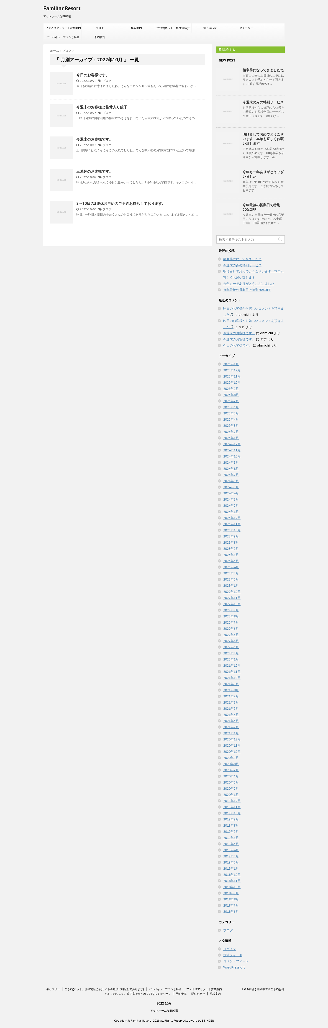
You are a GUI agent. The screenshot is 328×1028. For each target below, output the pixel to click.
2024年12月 (232, 444)
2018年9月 (231, 893)
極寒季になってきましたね (263, 70)
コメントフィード (236, 961)
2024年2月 (231, 506)
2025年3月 (231, 426)
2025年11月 (232, 376)
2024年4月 (231, 493)
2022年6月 (231, 629)
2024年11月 (232, 450)
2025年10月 (232, 382)
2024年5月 (231, 487)
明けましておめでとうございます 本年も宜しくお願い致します (263, 139)
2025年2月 (231, 432)
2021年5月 (231, 709)
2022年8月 (231, 616)
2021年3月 (231, 721)
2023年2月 (231, 579)
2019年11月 (232, 807)
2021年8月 (231, 690)
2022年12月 (232, 592)
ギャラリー (246, 28)
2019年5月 (231, 844)
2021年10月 (232, 678)
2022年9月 (231, 610)
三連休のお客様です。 (94, 171)
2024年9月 (231, 462)
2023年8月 (231, 542)
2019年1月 (231, 868)
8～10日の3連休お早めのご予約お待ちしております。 (121, 203)
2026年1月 (231, 364)
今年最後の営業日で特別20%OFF (247, 290)
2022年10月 (232, 604)
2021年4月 (231, 715)
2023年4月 (231, 567)
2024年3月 (231, 499)
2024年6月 (231, 481)
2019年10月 (232, 813)
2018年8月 (231, 899)
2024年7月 (231, 475)
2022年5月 (231, 635)
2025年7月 (231, 401)
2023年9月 (231, 536)
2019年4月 (231, 850)
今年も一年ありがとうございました (248, 284)
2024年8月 (231, 469)
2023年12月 (232, 518)
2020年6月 (231, 776)
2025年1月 (231, 438)
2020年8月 (231, 764)
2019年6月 (231, 838)
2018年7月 (231, 905)
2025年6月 (231, 407)
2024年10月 (232, 456)
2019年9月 (231, 819)
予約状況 (99, 37)
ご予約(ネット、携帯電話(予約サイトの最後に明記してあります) (173, 29)
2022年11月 (232, 598)
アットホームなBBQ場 (164, 1010)
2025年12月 (232, 370)
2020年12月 (232, 739)
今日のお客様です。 (92, 75)
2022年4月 (231, 641)
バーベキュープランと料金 (63, 37)
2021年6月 (231, 702)
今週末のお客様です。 (94, 139)
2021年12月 (232, 665)
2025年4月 (231, 419)
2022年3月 (231, 647)
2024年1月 (231, 512)
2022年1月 (231, 659)
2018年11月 (232, 881)
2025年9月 (231, 389)
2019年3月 (231, 856)
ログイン (229, 949)
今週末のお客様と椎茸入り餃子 (101, 107)
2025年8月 (231, 395)
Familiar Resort (61, 8)
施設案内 (136, 28)
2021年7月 (231, 696)
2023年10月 (232, 530)
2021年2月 (231, 727)
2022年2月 (231, 653)
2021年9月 (231, 684)
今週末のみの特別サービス (263, 102)
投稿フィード (232, 955)
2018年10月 (232, 887)
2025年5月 (231, 413)
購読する (227, 50)
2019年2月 (231, 862)
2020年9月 (231, 758)
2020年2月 (231, 788)
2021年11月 (232, 672)
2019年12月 (232, 801)
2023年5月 (231, 561)
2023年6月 (231, 555)
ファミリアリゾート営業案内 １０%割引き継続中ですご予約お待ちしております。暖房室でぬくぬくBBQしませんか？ (63, 29)
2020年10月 (232, 752)
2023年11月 (232, 524)
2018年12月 (232, 875)
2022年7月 (231, 622)
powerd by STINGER (200, 1020)
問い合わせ (210, 28)
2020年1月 (231, 795)
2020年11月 (232, 745)
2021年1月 (231, 733)
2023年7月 (231, 549)
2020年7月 (231, 770)
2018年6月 (231, 912)
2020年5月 (231, 782)
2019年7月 (231, 832)
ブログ (100, 28)
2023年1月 (231, 585)
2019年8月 (231, 825)
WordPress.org (234, 967)
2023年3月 (231, 573)
